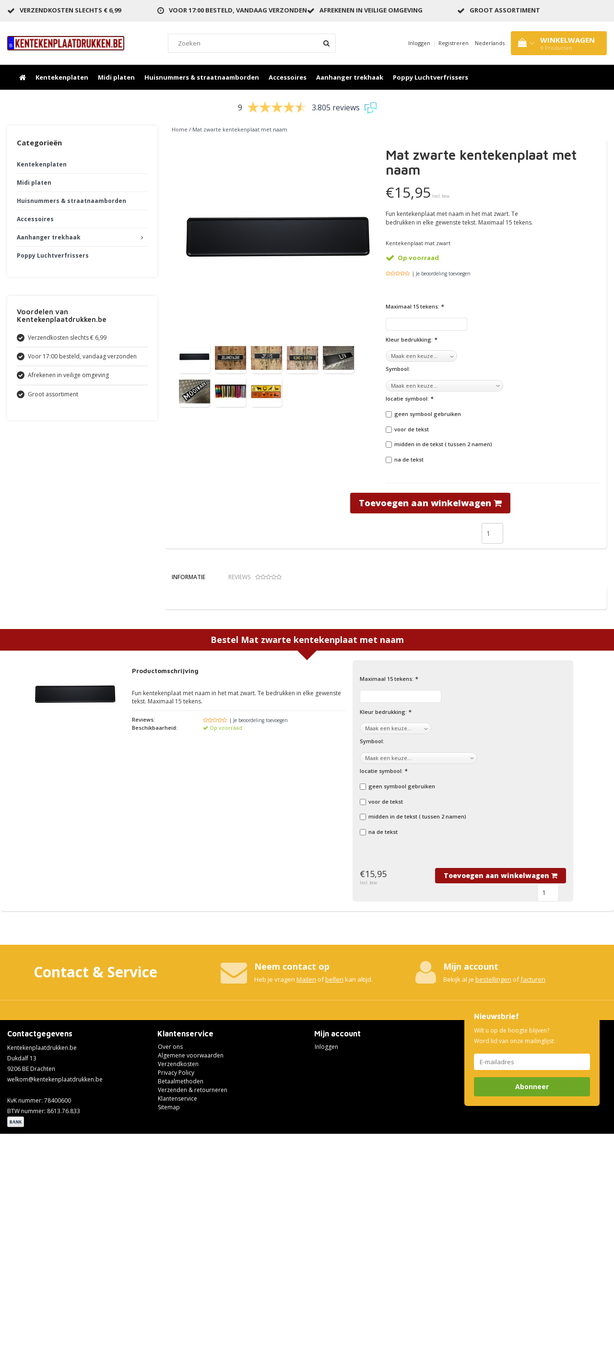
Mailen (306, 1211)
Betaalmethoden (180, 1313)
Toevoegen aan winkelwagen (430, 503)
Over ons (170, 1278)
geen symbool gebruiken (427, 413)
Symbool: (398, 368)
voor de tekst (411, 429)
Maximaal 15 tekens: (415, 306)
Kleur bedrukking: (411, 339)
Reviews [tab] (255, 577)
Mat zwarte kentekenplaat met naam (239, 129)
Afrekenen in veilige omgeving (371, 10)
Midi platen (116, 77)
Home (180, 129)
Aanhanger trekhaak (349, 77)
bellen (334, 1211)
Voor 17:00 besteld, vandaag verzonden (238, 10)
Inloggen (419, 43)
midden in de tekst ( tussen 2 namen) (443, 444)
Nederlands (490, 43)
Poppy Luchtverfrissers (430, 77)
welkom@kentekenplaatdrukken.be (55, 1311)
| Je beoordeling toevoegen (441, 273)
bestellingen (493, 1211)
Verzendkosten (178, 1296)
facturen (532, 1211)
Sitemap (169, 1339)
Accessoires (288, 77)
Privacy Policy (176, 1304)
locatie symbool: (409, 398)
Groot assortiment (505, 10)
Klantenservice (177, 1330)
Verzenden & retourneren (192, 1322)
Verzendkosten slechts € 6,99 (70, 10)
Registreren (453, 43)
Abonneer (532, 1318)
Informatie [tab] (188, 577)
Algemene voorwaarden (191, 1287)
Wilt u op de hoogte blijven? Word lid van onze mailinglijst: (514, 1267)
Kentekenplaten (61, 77)
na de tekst (409, 459)
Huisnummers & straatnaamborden (201, 77)
